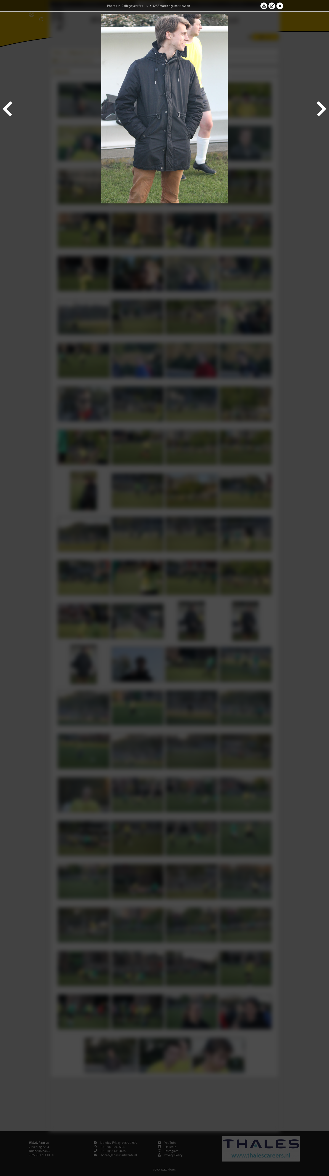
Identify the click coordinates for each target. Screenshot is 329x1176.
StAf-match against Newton (171, 6)
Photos (112, 6)
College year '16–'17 (135, 6)
